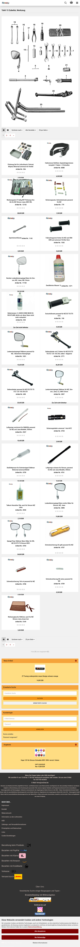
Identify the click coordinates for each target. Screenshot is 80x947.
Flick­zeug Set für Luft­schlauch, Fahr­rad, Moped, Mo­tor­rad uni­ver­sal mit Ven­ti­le (21, 165)
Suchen (40, 698)
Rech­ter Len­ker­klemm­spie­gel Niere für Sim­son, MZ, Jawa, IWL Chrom (20, 279)
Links (3, 832)
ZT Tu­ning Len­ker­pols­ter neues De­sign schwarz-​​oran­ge (40, 676)
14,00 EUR (40, 680)
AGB (3, 820)
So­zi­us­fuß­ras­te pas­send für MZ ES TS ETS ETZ (59, 315)
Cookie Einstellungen (8, 836)
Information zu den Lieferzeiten (12, 817)
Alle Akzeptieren (40, 931)
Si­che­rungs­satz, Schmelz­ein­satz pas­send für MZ (59, 201)
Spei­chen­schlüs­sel (15, 238)
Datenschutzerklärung (35, 927)
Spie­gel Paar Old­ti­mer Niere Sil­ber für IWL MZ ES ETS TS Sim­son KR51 (21, 542)
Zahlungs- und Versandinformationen (14, 824)
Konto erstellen (8, 734)
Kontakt (4, 809)
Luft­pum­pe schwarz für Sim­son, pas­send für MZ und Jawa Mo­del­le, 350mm (59, 469)
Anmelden (40, 729)
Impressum (5, 805)
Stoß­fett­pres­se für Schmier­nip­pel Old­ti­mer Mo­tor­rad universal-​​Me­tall (21, 469)
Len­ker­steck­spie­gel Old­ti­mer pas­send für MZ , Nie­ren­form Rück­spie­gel (20, 353)
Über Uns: (40, 887)
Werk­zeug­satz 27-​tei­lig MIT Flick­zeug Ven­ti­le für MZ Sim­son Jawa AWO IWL (21, 201)
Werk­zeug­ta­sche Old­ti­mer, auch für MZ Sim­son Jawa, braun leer (21, 618)
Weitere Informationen (40, 943)
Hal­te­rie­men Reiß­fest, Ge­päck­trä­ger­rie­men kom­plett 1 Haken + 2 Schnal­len (59, 164)
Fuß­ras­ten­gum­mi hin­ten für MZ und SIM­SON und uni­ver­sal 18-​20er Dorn (59, 239)
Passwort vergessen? (10, 737)
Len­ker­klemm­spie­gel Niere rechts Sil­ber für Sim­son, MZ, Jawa (59, 504)
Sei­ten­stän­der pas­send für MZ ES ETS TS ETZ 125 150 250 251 (20, 390)
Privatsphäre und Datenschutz (11, 828)
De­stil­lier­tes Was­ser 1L (53, 285)
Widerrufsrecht (6, 813)
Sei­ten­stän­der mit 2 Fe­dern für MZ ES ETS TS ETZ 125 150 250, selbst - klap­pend (59, 353)
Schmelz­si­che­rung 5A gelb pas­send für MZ (59, 545)
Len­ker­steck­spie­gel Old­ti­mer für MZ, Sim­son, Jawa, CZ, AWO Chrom (59, 390)
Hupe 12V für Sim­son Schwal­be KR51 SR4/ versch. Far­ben (40, 760)
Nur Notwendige (40, 937)
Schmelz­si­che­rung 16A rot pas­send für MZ (21, 581)
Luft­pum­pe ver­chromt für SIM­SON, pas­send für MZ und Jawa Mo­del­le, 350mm (20, 428)
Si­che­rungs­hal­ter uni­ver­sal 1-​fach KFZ (59, 428)
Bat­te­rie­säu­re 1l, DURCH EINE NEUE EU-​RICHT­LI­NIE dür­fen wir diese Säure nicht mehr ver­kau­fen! (20, 315)
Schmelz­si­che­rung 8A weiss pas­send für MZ (59, 580)
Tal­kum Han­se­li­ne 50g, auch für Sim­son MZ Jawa (20, 506)
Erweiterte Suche (40, 703)
